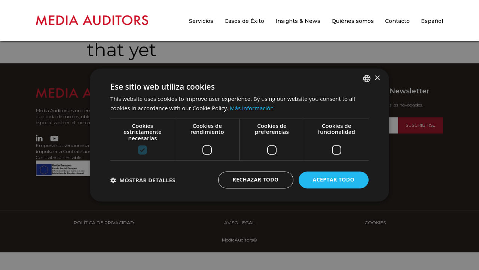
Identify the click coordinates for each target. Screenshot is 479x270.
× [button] (377, 78)
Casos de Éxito (244, 21)
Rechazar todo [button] (256, 179)
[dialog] (239, 135)
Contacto (397, 21)
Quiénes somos (353, 21)
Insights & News (297, 21)
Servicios (201, 21)
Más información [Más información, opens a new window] (252, 108)
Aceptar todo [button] (333, 179)
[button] (142, 180)
